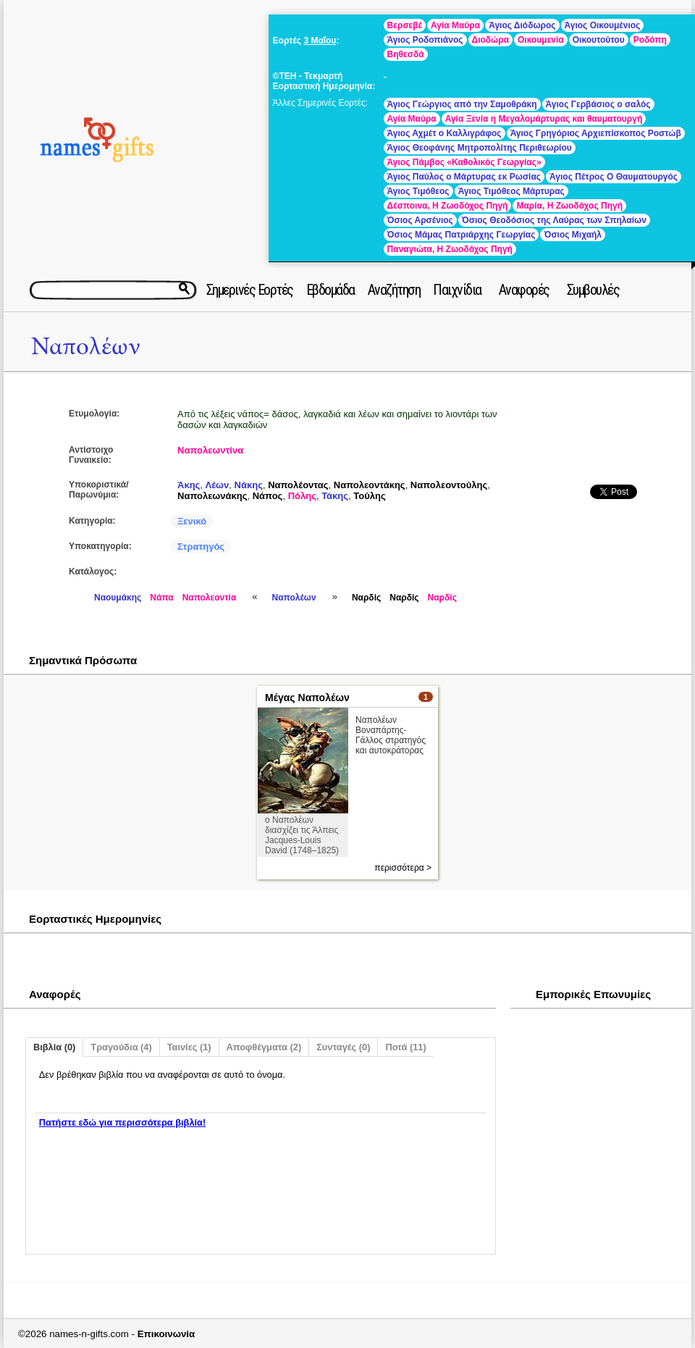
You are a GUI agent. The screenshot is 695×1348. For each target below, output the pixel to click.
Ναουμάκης (117, 598)
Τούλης (369, 495)
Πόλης (302, 495)
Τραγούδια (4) (120, 1047)
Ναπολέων (85, 346)
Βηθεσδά (405, 54)
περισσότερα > (402, 868)
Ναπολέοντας (298, 485)
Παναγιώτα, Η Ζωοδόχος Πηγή (450, 249)
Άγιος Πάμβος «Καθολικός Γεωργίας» (464, 162)
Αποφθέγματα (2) (264, 1047)
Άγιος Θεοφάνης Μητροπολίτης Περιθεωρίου (479, 148)
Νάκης (249, 485)
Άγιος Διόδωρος (522, 25)
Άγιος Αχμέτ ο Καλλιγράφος (444, 133)
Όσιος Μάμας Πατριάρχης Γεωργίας (461, 235)
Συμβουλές (593, 289)
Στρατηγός (200, 546)
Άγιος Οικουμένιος (603, 25)
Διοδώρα (491, 40)
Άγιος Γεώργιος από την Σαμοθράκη (462, 104)
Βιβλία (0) (54, 1047)
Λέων (217, 485)
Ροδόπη (650, 40)
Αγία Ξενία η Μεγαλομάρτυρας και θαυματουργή (544, 119)
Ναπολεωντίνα (210, 450)
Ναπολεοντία (209, 598)
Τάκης (334, 495)
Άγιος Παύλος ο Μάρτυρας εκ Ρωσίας (464, 177)
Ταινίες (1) (189, 1047)
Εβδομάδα (330, 289)
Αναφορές (524, 289)
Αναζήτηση (394, 289)
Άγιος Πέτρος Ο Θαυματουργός (613, 177)
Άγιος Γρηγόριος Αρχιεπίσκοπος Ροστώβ (595, 133)
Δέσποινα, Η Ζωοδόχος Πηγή (447, 206)
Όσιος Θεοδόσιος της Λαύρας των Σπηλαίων (554, 220)
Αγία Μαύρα (455, 25)
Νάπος (268, 495)
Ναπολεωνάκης (212, 495)
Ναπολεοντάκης (369, 485)
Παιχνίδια (457, 289)
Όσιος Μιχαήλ (573, 235)
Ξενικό (191, 521)
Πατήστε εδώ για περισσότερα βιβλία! (122, 1122)
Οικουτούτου (599, 40)
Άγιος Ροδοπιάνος (425, 40)
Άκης (188, 485)
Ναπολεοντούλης (448, 485)
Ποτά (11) (405, 1047)
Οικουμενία (541, 40)
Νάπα (161, 598)
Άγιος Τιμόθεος (418, 191)
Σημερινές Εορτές (249, 289)
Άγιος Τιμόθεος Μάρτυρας (511, 191)
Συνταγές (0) (343, 1047)
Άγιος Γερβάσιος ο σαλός (598, 104)
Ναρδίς (366, 598)
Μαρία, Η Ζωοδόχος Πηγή (569, 206)
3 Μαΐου (319, 40)
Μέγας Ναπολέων (307, 697)
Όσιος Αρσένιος (420, 220)
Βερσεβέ (404, 25)
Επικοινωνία (166, 1333)
